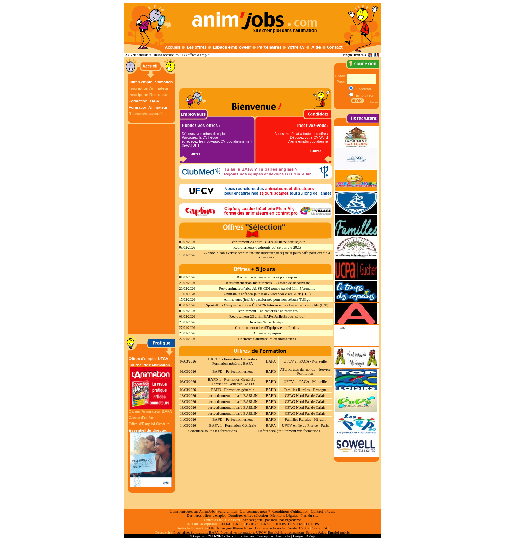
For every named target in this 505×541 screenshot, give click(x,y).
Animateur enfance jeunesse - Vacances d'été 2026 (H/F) (267, 294)
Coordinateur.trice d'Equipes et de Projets (267, 327)
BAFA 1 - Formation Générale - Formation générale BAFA (232, 361)
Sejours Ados (316, 532)
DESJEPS (295, 524)
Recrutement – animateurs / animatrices (267, 311)
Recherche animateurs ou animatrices (267, 339)
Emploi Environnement (286, 532)
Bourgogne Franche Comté (276, 528)
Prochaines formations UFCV (244, 532)
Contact (317, 511)
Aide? (373, 102)
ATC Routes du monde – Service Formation (305, 371)
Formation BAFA (144, 101)
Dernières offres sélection (248, 515)
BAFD (271, 371)
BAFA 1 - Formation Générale (232, 425)
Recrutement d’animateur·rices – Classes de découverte (267, 282)
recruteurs (171, 55)
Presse (330, 511)
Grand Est (319, 528)
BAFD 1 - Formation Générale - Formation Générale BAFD (232, 381)
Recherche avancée (147, 113)
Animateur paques (267, 333)
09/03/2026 (188, 371)
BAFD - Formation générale (232, 389)
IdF (211, 528)
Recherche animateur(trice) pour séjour (267, 277)
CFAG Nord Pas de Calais (305, 395)
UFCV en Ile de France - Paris (305, 425)
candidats (144, 55)
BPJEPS (252, 524)
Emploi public (339, 532)
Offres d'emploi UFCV (148, 359)
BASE (266, 524)
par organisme (290, 520)
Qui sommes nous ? (255, 511)
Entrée (195, 153)
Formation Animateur (148, 107)
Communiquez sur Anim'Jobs (192, 511)
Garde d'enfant (142, 417)
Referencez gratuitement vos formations (289, 430)
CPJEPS (280, 524)
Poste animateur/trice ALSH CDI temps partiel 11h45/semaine (267, 288)
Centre (304, 528)
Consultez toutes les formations (212, 430)
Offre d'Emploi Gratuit (149, 424)
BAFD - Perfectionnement (232, 371)
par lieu (271, 520)
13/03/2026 (188, 396)
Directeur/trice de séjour (267, 322)
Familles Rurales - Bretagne (305, 389)
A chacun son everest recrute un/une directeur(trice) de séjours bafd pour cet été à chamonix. (267, 255)
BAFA (271, 361)
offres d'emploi (198, 55)
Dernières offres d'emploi (206, 515)
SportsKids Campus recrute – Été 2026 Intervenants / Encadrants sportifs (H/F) (267, 305)
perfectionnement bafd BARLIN (233, 395)
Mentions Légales (284, 515)
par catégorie (253, 520)
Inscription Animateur (148, 88)
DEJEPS (312, 524)
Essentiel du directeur (151, 457)
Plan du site (309, 515)
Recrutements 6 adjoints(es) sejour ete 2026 (267, 247)
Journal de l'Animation (151, 386)
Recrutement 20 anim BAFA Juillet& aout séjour (267, 241)
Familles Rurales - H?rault (305, 419)
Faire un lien (227, 511)
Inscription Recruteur (148, 95)
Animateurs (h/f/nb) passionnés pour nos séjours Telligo (267, 299)
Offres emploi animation (151, 82)
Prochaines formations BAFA (196, 532)
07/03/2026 (188, 361)
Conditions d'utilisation (290, 511)
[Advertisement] (153, 229)
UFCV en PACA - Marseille (305, 361)
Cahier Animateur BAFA (150, 411)
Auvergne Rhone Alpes (234, 528)
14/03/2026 (188, 419)
